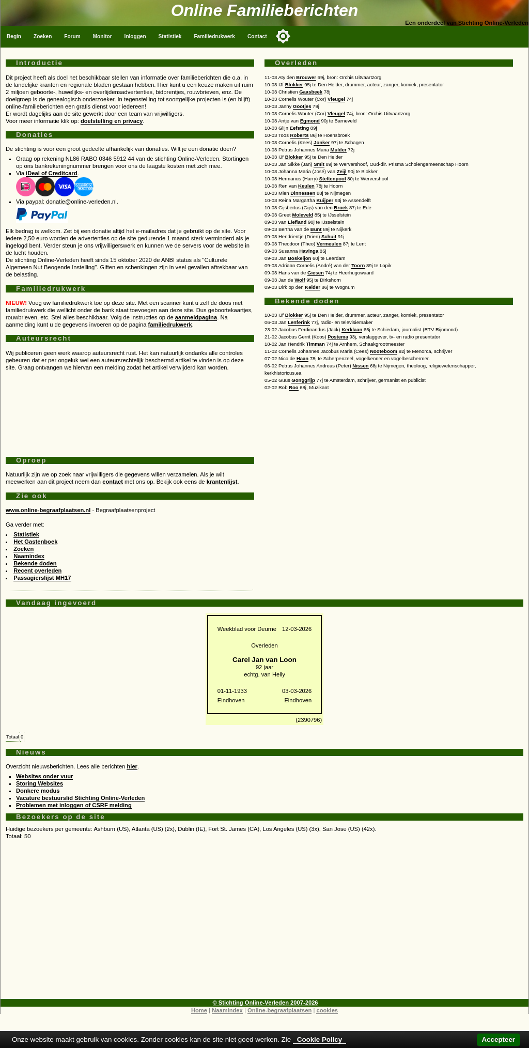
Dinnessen (302, 193)
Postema (338, 337)
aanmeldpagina (196, 317)
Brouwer (306, 77)
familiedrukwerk (170, 324)
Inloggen (135, 36)
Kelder (312, 287)
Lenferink (299, 322)
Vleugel (336, 99)
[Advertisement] (129, 410)
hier (132, 766)
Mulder (338, 149)
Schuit (328, 236)
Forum (72, 36)
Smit (319, 164)
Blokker (294, 84)
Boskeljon (299, 258)
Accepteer (498, 1039)
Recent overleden (37, 570)
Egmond (310, 121)
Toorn (358, 265)
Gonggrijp (303, 380)
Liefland (297, 222)
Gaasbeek (310, 92)
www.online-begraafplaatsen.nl (48, 510)
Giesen (315, 272)
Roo (294, 387)
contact (112, 482)
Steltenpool (332, 178)
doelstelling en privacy (112, 121)
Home (199, 1010)
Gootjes (302, 106)
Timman (315, 344)
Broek (341, 207)
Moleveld (302, 215)
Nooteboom (383, 351)
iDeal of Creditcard (51, 173)
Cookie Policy (319, 1039)
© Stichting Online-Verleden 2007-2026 (265, 1002)
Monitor (102, 36)
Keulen (306, 186)
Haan (302, 358)
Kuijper (324, 200)
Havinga (308, 251)
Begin (14, 36)
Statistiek (170, 36)
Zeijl (342, 171)
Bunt (316, 229)
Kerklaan (351, 329)
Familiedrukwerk (214, 36)
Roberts (299, 135)
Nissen (360, 365)
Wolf (299, 280)
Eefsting (299, 128)
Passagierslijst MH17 (42, 578)
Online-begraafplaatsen (279, 1010)
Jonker (322, 142)
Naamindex (28, 556)
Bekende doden (34, 563)
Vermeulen (329, 243)
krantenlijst (222, 482)
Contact (257, 36)
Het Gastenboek (35, 541)
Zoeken (43, 36)
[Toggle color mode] (283, 36)
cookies (327, 1010)
